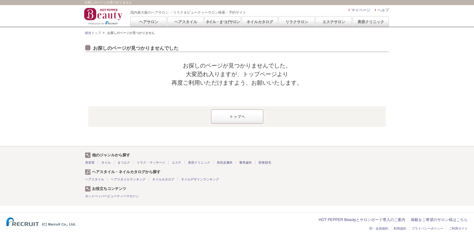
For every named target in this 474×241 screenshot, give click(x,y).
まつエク (123, 162)
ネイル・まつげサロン (223, 22)
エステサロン (333, 22)
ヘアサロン (148, 22)
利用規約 (400, 228)
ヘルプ (383, 10)
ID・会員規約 (378, 228)
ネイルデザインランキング (200, 179)
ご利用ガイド (458, 228)
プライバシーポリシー (427, 228)
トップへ (237, 116)
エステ (176, 162)
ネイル (106, 162)
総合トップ (93, 33)
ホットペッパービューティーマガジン (112, 196)
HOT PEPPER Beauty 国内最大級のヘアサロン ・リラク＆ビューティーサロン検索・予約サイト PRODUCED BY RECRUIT (104, 16)
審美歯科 (245, 162)
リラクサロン (296, 22)
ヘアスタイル (185, 22)
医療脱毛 (265, 162)
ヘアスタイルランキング (128, 179)
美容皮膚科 (225, 162)
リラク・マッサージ (151, 162)
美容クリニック (371, 22)
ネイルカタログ (259, 22)
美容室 (90, 162)
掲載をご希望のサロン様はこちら (439, 220)
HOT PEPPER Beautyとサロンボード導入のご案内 (362, 220)
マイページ (360, 10)
